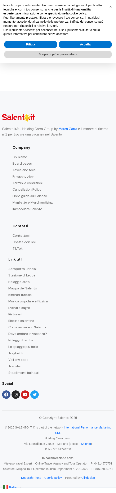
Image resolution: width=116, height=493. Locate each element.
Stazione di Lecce (21, 275)
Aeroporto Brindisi (22, 269)
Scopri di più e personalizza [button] (58, 54)
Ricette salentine (21, 321)
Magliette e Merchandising (33, 202)
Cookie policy (53, 477)
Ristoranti (15, 314)
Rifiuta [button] (30, 44)
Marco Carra (68, 129)
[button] (110, 6)
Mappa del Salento (22, 288)
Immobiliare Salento (27, 209)
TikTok (18, 248)
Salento (86, 443)
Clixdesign (88, 477)
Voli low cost (18, 359)
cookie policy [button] (77, 13)
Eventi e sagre (19, 308)
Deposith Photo (31, 477)
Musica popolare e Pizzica (28, 301)
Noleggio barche (20, 340)
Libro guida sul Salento (30, 196)
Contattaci (21, 235)
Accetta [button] (85, 44)
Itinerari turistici (20, 295)
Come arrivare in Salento (27, 327)
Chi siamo (20, 157)
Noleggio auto (19, 282)
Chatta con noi (24, 242)
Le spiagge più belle (23, 347)
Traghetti (15, 353)
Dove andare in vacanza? (27, 334)
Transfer (14, 366)
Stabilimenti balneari (23, 372)
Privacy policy (23, 176)
